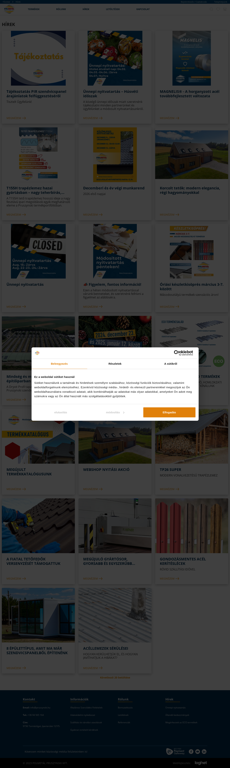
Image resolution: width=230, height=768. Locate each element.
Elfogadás (169, 412)
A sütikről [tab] (170, 363)
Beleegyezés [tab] (59, 363)
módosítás (115, 412)
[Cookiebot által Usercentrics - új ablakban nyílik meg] (179, 353)
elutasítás (60, 412)
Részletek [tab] (114, 363)
